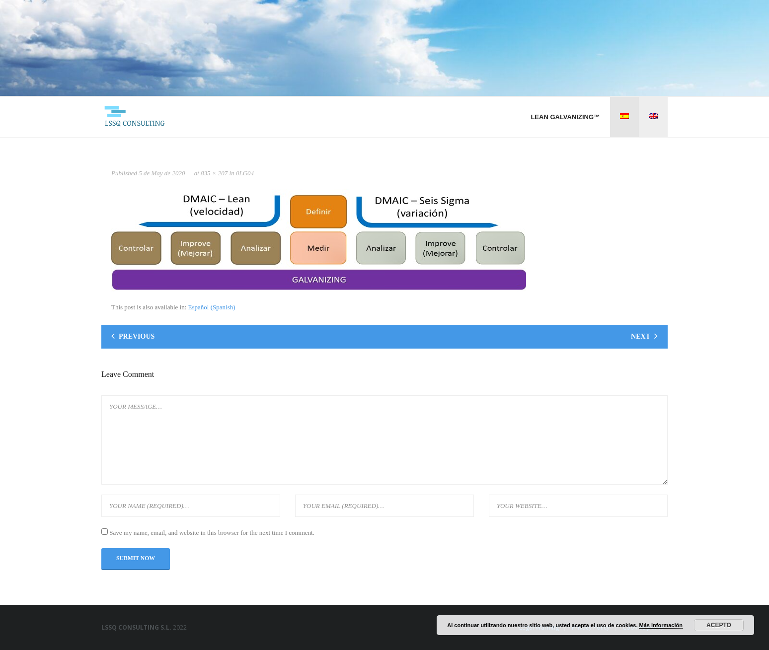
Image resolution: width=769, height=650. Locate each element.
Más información (661, 625)
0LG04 (245, 173)
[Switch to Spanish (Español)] (211, 307)
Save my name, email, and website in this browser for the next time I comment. (211, 532)
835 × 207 (214, 173)
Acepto (718, 625)
